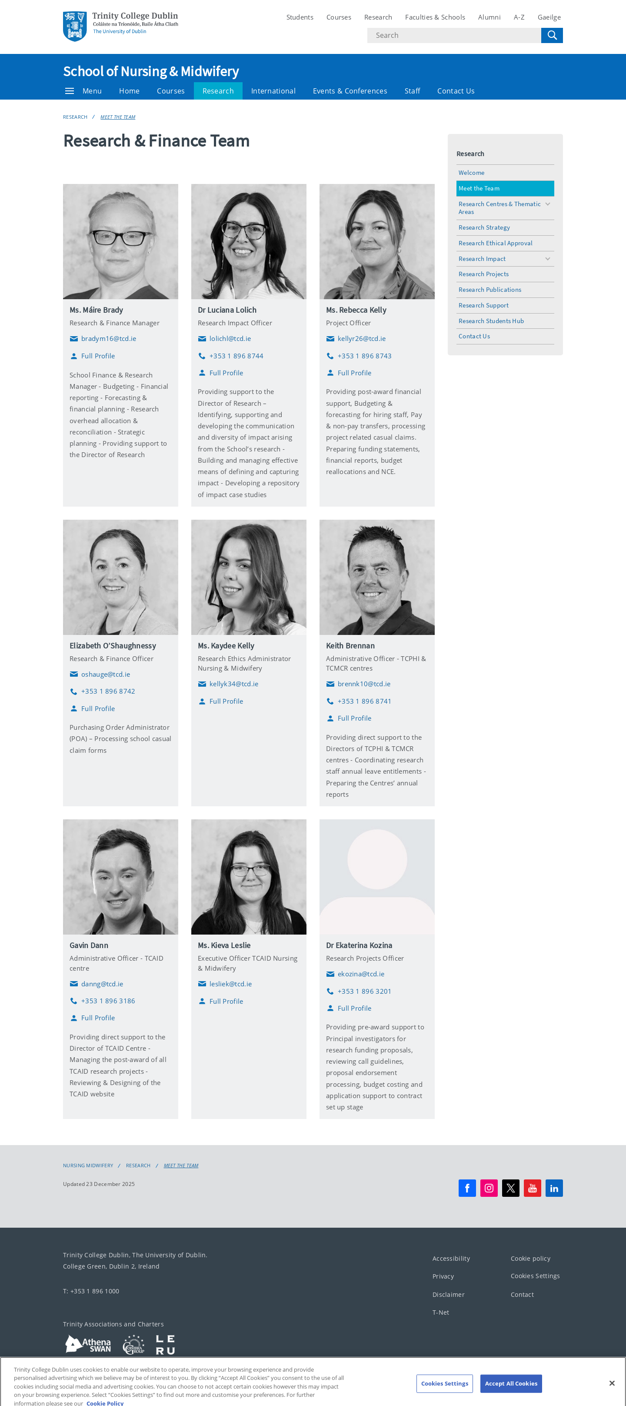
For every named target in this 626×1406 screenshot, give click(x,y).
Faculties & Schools (435, 17)
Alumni (489, 17)
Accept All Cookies (511, 1391)
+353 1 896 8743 (359, 356)
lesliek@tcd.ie (225, 983)
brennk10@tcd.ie (358, 684)
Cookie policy (530, 1258)
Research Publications (490, 289)
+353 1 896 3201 (359, 991)
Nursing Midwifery (88, 1165)
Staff (412, 91)
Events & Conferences (350, 91)
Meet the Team (117, 117)
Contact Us (456, 91)
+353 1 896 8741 (359, 701)
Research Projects (484, 274)
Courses (338, 17)
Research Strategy (484, 227)
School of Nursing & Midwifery (151, 71)
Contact (522, 1294)
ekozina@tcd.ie (355, 974)
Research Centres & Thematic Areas (500, 208)
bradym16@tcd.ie (103, 338)
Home (129, 91)
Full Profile (92, 356)
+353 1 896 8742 (103, 691)
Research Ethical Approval (496, 243)
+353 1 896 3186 (103, 1001)
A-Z (519, 17)
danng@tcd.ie (96, 983)
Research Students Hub (491, 321)
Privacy (443, 1276)
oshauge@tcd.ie (100, 674)
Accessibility (451, 1258)
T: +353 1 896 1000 (91, 1291)
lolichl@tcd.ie (224, 338)
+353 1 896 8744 (231, 356)
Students (299, 17)
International (273, 91)
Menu (83, 91)
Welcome (471, 172)
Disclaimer (449, 1294)
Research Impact (482, 258)
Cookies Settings (535, 1276)
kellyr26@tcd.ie (356, 338)
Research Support (484, 305)
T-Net (441, 1313)
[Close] (612, 1390)
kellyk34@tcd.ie (228, 684)
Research (378, 17)
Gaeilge (549, 17)
